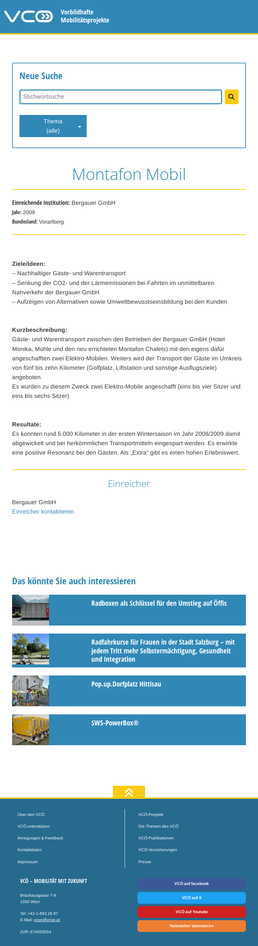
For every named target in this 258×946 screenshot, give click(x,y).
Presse (144, 862)
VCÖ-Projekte (151, 814)
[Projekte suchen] (232, 97)
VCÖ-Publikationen (156, 838)
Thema (53, 126)
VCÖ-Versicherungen (157, 849)
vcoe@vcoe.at (47, 920)
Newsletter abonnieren (191, 926)
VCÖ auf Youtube (192, 911)
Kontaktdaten (29, 849)
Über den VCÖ (30, 814)
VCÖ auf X (192, 897)
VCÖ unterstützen (33, 826)
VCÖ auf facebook (191, 883)
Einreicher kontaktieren (43, 511)
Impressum (27, 862)
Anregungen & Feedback (40, 838)
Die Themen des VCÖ (158, 826)
